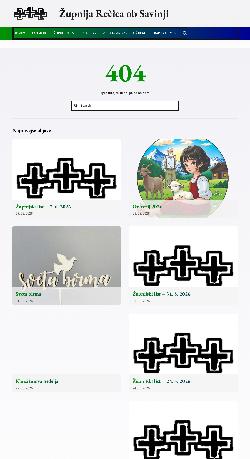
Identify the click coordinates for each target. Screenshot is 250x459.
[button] (185, 33)
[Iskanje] (76, 105)
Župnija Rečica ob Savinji (114, 13)
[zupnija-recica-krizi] (30, 7)
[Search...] (125, 105)
